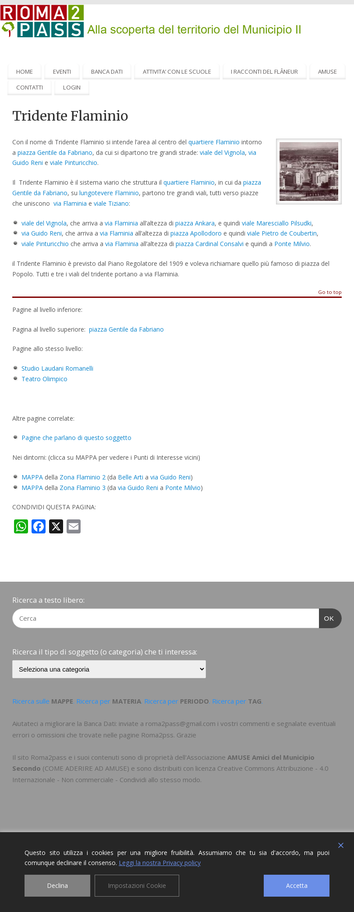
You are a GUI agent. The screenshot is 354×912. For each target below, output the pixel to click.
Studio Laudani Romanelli (57, 368)
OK (327, 617)
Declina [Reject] (57, 885)
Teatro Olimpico (44, 379)
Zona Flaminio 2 (83, 477)
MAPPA (32, 477)
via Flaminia (70, 203)
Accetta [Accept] (297, 885)
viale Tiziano (111, 203)
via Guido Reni (41, 233)
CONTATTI (29, 87)
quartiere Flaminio (214, 142)
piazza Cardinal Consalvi (210, 244)
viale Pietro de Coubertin (282, 233)
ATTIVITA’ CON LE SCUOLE (177, 71)
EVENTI (62, 71)
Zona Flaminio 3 (83, 487)
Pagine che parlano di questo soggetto (76, 437)
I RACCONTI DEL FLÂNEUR (264, 71)
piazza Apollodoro (196, 233)
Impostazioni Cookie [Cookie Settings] (137, 885)
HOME (24, 71)
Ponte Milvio (292, 244)
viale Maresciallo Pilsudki (277, 223)
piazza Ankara (195, 223)
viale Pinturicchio (73, 162)
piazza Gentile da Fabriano (55, 152)
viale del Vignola (222, 152)
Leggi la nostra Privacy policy (160, 862)
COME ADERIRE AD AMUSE (86, 768)
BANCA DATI (107, 71)
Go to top (330, 292)
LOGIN (72, 87)
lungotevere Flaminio (109, 193)
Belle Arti (130, 477)
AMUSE (327, 71)
